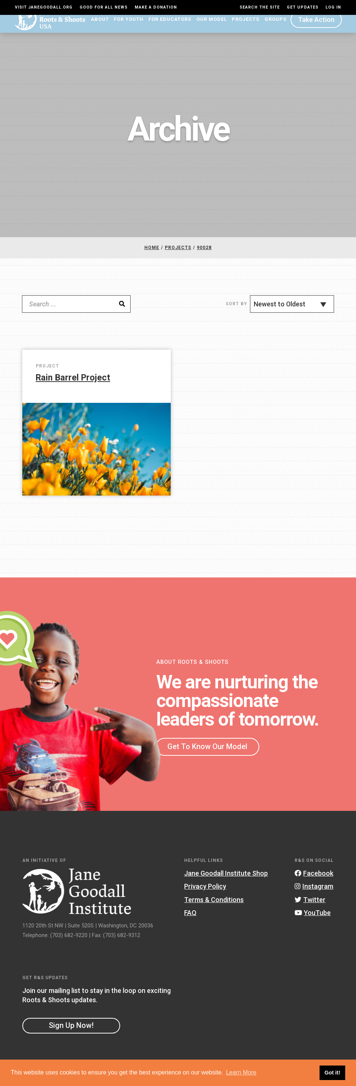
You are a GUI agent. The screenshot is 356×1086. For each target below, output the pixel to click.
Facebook (314, 882)
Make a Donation (156, 7)
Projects (245, 28)
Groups (275, 28)
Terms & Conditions (214, 908)
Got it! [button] (332, 1073)
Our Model (211, 28)
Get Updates (302, 7)
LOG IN (333, 7)
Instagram (314, 895)
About (100, 28)
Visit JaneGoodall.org (44, 7)
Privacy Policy (205, 895)
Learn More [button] (241, 1072)
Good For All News (104, 7)
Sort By (236, 312)
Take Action (316, 28)
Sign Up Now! (71, 1034)
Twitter (310, 908)
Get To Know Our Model (207, 755)
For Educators (169, 28)
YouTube (313, 922)
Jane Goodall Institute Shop (226, 882)
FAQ (190, 922)
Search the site (260, 7)
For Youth (129, 28)
